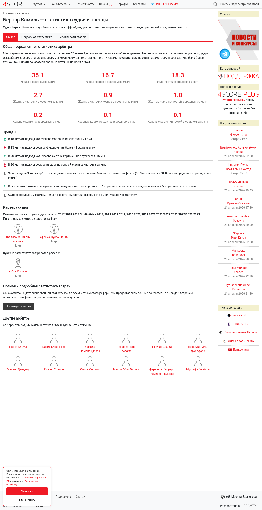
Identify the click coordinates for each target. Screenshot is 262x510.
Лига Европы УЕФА (238, 341)
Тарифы (122, 4)
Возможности (85, 4)
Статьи (80, 496)
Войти (224, 4)
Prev (223, 40)
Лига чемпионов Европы (238, 332)
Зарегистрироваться (245, 4)
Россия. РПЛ (238, 315)
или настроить (27, 500)
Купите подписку (233, 99)
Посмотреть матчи (18, 306)
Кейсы (105, 4)
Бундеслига (238, 349)
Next (253, 40)
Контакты (139, 4)
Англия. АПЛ (238, 323)
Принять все (27, 491)
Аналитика (61, 4)
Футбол (39, 4)
